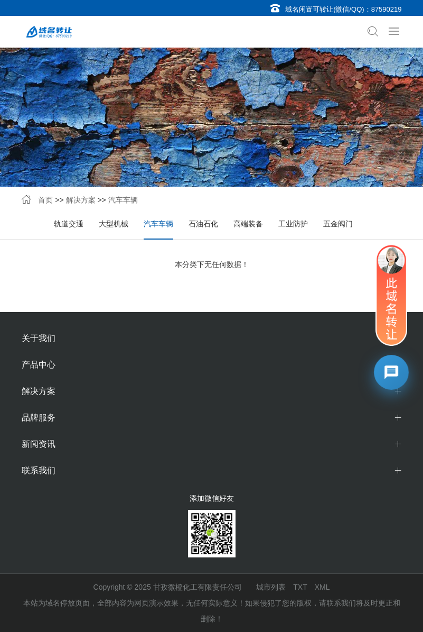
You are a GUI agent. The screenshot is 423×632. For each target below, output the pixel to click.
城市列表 (271, 587)
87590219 (386, 9)
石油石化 (203, 223)
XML (322, 587)
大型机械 (113, 223)
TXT (300, 587)
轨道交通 (68, 223)
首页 (45, 200)
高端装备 (248, 223)
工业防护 (293, 223)
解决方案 (81, 200)
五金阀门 (338, 223)
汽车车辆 (123, 200)
